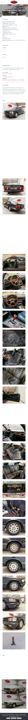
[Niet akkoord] (26, 716)
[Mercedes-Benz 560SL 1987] (14, 701)
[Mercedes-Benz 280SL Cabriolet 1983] (14, 686)
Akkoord (8, 718)
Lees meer (19, 718)
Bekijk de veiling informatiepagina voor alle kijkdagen (13, 79)
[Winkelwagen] (25, 2)
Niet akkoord (13, 718)
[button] (1, 2)
